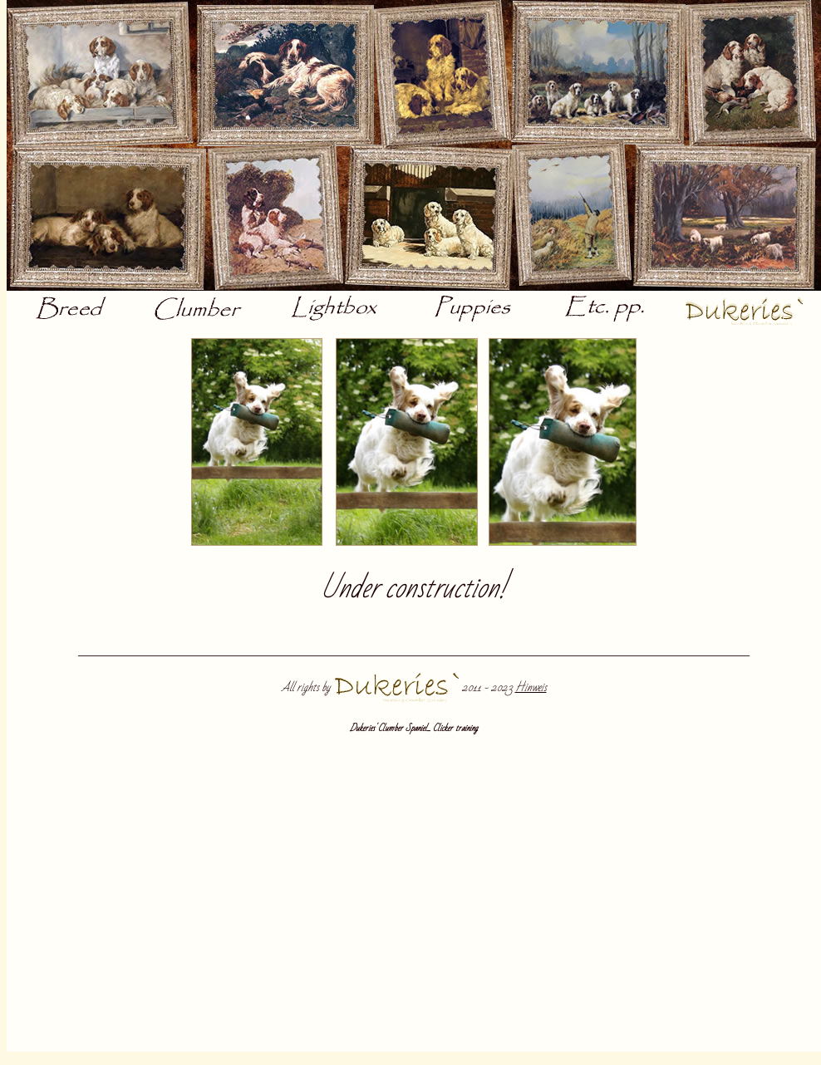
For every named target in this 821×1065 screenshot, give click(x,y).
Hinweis (531, 687)
